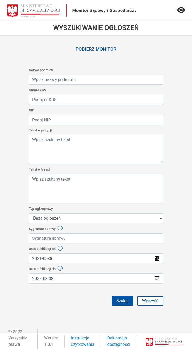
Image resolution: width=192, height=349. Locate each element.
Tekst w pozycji (40, 130)
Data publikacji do (46, 268)
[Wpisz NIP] (96, 120)
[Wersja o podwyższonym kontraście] (181, 11)
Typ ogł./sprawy (41, 209)
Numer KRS (37, 90)
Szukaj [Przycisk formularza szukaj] (122, 300)
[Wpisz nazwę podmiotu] (96, 80)
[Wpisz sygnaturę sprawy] (96, 238)
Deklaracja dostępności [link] (119, 341)
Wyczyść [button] (150, 300)
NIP (31, 110)
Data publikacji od (46, 248)
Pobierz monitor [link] (96, 49)
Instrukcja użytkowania (82, 341)
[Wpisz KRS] (96, 100)
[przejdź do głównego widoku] (33, 10)
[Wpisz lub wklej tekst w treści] (96, 149)
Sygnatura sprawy (46, 228)
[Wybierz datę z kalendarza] (90, 258)
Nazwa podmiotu (41, 70)
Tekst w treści (39, 169)
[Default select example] (96, 218)
